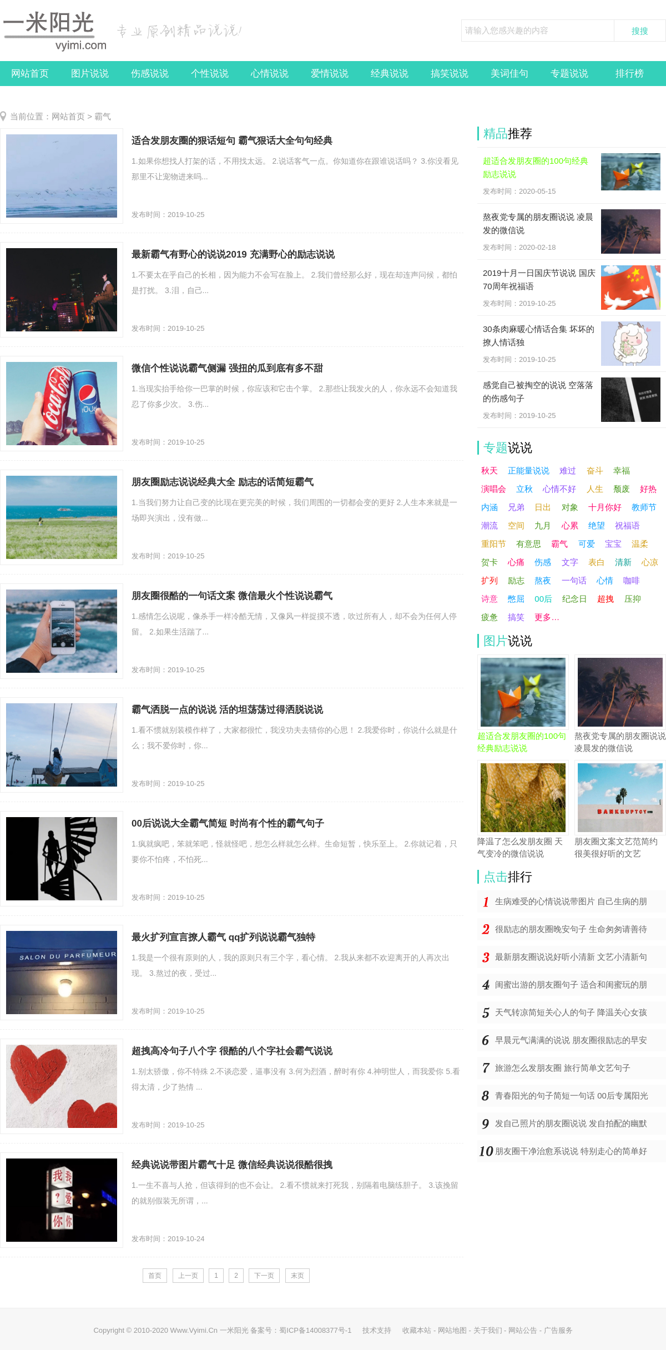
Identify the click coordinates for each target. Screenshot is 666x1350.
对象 (570, 507)
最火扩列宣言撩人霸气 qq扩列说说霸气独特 (224, 937)
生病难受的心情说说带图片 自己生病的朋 (571, 901)
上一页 (188, 1276)
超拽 (605, 598)
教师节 (644, 507)
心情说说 (270, 73)
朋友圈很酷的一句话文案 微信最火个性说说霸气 (232, 596)
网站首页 (30, 73)
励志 (516, 580)
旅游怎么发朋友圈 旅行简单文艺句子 (562, 1067)
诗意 (489, 598)
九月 (542, 525)
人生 (595, 488)
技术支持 (376, 1330)
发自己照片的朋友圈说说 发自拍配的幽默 (571, 1123)
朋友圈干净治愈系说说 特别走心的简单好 (571, 1151)
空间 (516, 525)
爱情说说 (330, 73)
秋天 (489, 470)
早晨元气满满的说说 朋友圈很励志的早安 (571, 1040)
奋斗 (595, 470)
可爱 (586, 543)
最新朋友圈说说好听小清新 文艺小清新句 (571, 956)
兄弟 (516, 507)
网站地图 (452, 1330)
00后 (543, 598)
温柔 (640, 543)
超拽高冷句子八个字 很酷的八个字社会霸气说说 (232, 1051)
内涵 (489, 507)
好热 (648, 488)
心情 (605, 580)
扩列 (489, 580)
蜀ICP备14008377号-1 (315, 1330)
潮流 (489, 525)
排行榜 (629, 73)
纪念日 (574, 598)
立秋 (524, 488)
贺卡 (489, 562)
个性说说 (210, 73)
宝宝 (613, 543)
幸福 (621, 470)
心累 (570, 525)
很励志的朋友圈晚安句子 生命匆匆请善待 (571, 929)
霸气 (102, 116)
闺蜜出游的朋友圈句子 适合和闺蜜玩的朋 (571, 984)
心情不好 (559, 488)
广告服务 (558, 1330)
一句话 (574, 580)
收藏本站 (416, 1330)
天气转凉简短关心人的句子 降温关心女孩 (571, 1012)
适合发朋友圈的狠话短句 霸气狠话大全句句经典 (232, 140)
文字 (570, 562)
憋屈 (516, 598)
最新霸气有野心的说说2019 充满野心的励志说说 (233, 254)
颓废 (621, 488)
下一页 (264, 1276)
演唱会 (493, 488)
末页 (297, 1276)
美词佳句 (509, 73)
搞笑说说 (449, 73)
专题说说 (569, 73)
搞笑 (516, 617)
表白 (596, 562)
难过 (567, 470)
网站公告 (522, 1330)
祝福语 (627, 525)
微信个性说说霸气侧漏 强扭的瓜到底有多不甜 (227, 368)
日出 (542, 507)
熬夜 (542, 580)
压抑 (632, 598)
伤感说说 (150, 73)
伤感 (542, 562)
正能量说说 (528, 470)
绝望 (596, 525)
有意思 (528, 543)
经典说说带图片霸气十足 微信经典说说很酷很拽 (232, 1165)
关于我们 (487, 1330)
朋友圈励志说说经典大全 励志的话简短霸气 (223, 482)
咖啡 (631, 580)
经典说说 (389, 73)
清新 (623, 562)
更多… (546, 617)
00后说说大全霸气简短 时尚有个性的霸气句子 (228, 823)
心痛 (516, 562)
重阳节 (493, 543)
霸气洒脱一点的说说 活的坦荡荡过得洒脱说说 (227, 709)
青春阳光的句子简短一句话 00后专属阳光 (571, 1095)
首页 (155, 1276)
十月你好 (605, 507)
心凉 (650, 562)
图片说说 (90, 73)
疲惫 (489, 617)
